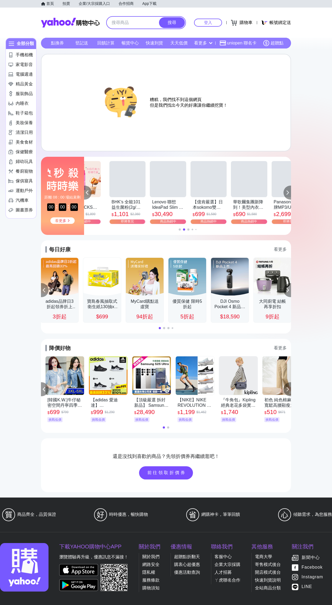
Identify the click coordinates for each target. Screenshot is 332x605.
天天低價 (179, 43)
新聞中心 (311, 557)
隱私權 (148, 572)
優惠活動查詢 (187, 572)
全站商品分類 (268, 588)
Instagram (312, 577)
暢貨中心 (130, 43)
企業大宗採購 (227, 564)
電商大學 (263, 556)
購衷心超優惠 (187, 564)
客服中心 (223, 556)
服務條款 (151, 580)
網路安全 (151, 564)
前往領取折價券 (166, 472)
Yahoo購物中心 (70, 22)
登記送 (81, 43)
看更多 (203, 43)
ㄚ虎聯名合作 (227, 580)
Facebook (312, 567)
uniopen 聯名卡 (238, 43)
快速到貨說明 (268, 580)
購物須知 (151, 588)
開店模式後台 (268, 572)
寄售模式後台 (268, 564)
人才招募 (223, 572)
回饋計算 (106, 43)
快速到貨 (154, 43)
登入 (208, 22)
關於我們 (151, 556)
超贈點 (273, 43)
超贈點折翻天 (187, 556)
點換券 (57, 43)
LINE (307, 587)
